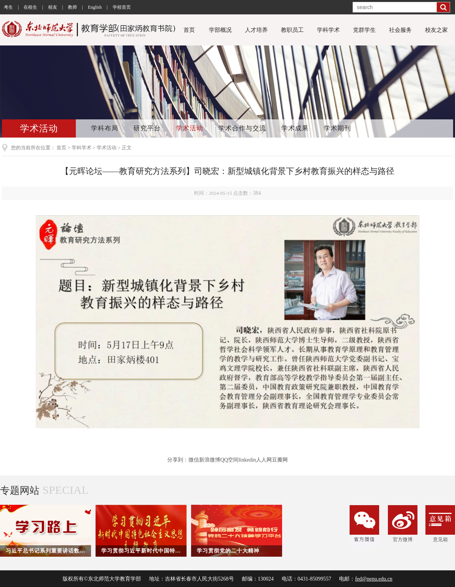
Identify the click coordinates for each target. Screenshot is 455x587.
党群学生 (364, 30)
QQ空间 (229, 460)
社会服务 (400, 30)
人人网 (264, 460)
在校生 (30, 7)
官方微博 (402, 523)
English (95, 7)
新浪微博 (209, 460)
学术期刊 (337, 128)
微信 (193, 460)
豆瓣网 (280, 460)
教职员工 (292, 30)
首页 (189, 30)
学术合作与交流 (242, 128)
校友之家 (436, 30)
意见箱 (440, 523)
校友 (52, 7)
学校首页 (122, 7)
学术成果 (295, 128)
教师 (72, 7)
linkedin (247, 460)
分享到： (177, 460)
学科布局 (104, 128)
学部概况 (220, 30)
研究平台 (147, 128)
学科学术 (328, 30)
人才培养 (256, 30)
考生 (8, 7)
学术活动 (189, 128)
